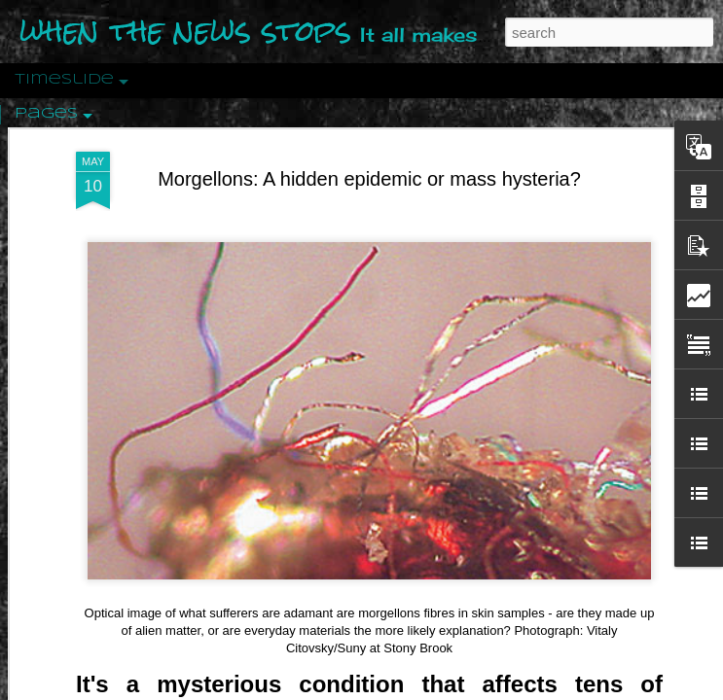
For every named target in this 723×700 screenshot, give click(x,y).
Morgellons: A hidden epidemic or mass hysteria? (369, 179)
